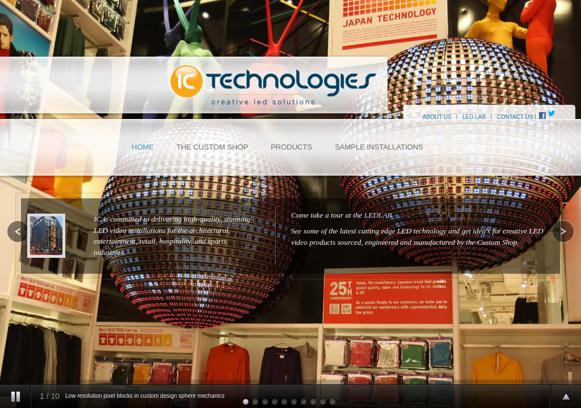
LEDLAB (378, 215)
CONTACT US (514, 117)
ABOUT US (428, 117)
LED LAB (474, 117)
